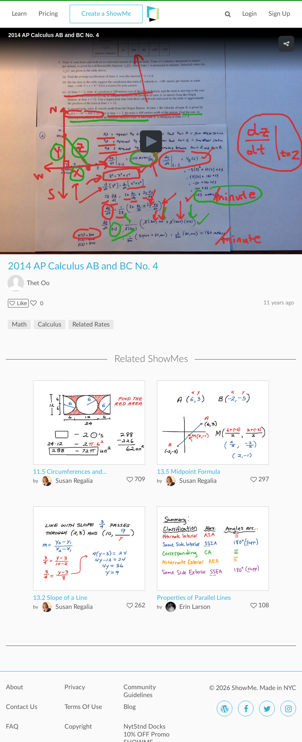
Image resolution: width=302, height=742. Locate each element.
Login (249, 14)
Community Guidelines (139, 691)
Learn (19, 14)
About (14, 687)
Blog (129, 707)
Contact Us (21, 707)
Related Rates (91, 324)
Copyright (78, 726)
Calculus (49, 324)
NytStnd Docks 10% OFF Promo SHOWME (146, 730)
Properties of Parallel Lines (194, 598)
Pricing (48, 14)
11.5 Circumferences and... (70, 472)
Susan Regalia (74, 481)
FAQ (12, 726)
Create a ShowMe (106, 14)
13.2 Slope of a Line (60, 598)
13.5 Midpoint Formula (188, 472)
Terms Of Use (83, 707)
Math (19, 324)
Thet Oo (38, 283)
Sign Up (279, 14)
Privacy (74, 687)
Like (18, 303)
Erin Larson (194, 607)
